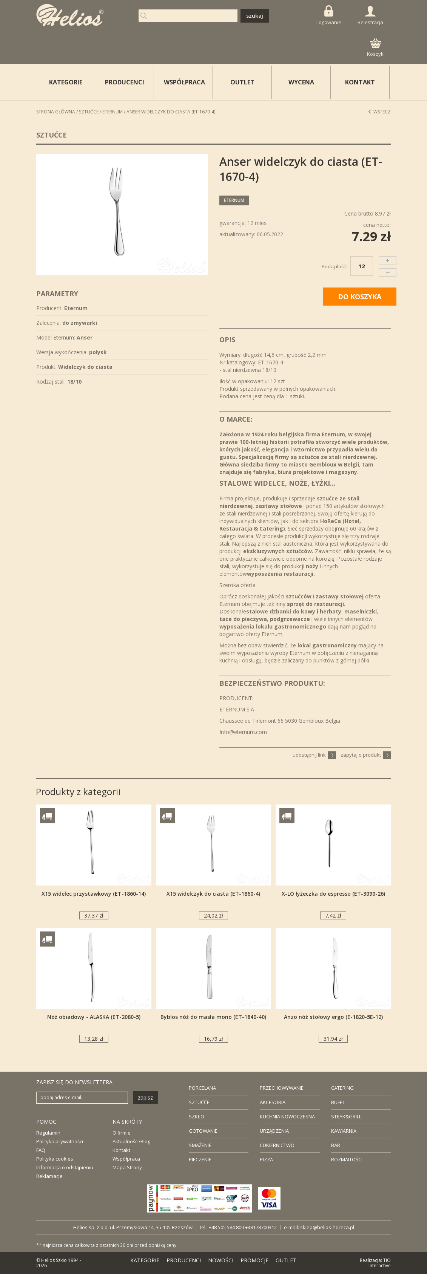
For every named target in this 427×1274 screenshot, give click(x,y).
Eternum (112, 112)
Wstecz (379, 112)
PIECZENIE (200, 1159)
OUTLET (242, 82)
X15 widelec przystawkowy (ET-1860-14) (94, 893)
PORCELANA (202, 1087)
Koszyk (375, 47)
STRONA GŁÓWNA (55, 112)
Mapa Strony (127, 1167)
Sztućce (89, 112)
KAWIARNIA (343, 1130)
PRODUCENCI (124, 82)
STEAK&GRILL (346, 1116)
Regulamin (48, 1132)
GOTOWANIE (203, 1130)
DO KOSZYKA (359, 296)
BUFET (338, 1102)
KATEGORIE (144, 1260)
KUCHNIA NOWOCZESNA (287, 1116)
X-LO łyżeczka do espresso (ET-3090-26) (333, 893)
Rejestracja (370, 16)
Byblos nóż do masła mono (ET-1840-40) (213, 1016)
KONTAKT (360, 82)
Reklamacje (49, 1176)
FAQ (40, 1150)
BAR (335, 1145)
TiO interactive (379, 1263)
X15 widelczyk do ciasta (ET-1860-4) (213, 893)
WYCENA (301, 82)
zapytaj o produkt (366, 754)
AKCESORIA (272, 1102)
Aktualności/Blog (131, 1141)
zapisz (145, 1097)
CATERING (342, 1087)
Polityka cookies (54, 1158)
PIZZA (266, 1159)
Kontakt (121, 1150)
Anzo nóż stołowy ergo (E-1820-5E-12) (333, 1016)
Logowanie (328, 15)
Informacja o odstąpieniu (64, 1167)
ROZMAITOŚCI (346, 1159)
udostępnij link (314, 754)
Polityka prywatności (59, 1141)
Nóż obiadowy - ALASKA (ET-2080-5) (93, 1016)
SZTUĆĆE (199, 1102)
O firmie (122, 1132)
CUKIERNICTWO (277, 1145)
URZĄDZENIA (274, 1130)
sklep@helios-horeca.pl (327, 1227)
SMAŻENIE (200, 1145)
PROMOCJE (254, 1260)
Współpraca (126, 1158)
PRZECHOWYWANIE (282, 1087)
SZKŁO (196, 1116)
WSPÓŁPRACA (184, 82)
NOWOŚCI (220, 1260)
